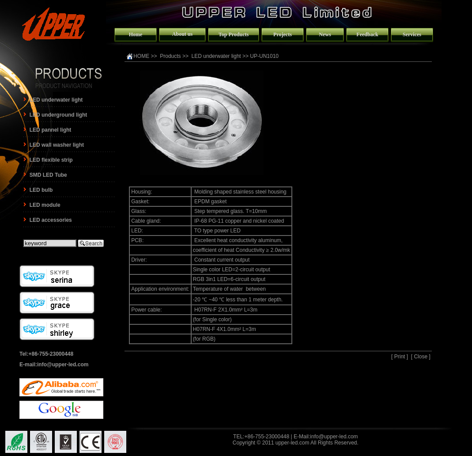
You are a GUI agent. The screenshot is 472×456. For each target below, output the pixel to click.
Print (399, 356)
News (325, 34)
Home (136, 34)
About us (182, 34)
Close (420, 356)
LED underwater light (216, 56)
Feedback (367, 34)
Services (412, 34)
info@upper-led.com (334, 436)
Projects (282, 34)
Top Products (234, 34)
